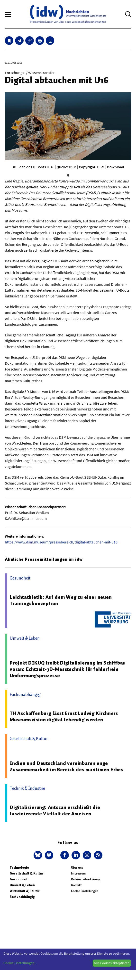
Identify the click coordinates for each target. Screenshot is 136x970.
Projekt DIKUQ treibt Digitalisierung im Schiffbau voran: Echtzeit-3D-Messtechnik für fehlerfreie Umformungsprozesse (68, 669)
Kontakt (76, 885)
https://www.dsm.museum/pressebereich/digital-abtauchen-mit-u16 (61, 542)
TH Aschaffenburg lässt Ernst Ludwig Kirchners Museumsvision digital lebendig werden (64, 716)
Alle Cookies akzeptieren (111, 963)
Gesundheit (18, 879)
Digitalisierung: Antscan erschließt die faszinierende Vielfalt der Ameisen (55, 810)
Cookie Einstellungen (84, 891)
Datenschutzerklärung (85, 879)
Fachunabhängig (22, 896)
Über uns (77, 867)
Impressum (78, 873)
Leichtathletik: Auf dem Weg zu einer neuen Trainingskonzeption (61, 600)
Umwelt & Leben (22, 885)
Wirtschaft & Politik (24, 891)
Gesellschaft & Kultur (26, 873)
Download (115, 166)
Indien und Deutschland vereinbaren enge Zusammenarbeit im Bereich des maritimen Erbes (66, 766)
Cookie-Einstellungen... (19, 963)
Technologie (19, 867)
